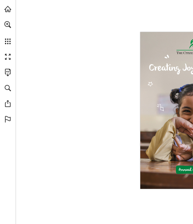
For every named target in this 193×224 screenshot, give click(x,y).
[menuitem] (8, 32)
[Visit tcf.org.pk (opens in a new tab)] (8, 9)
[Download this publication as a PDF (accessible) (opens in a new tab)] (8, 72)
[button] (8, 24)
